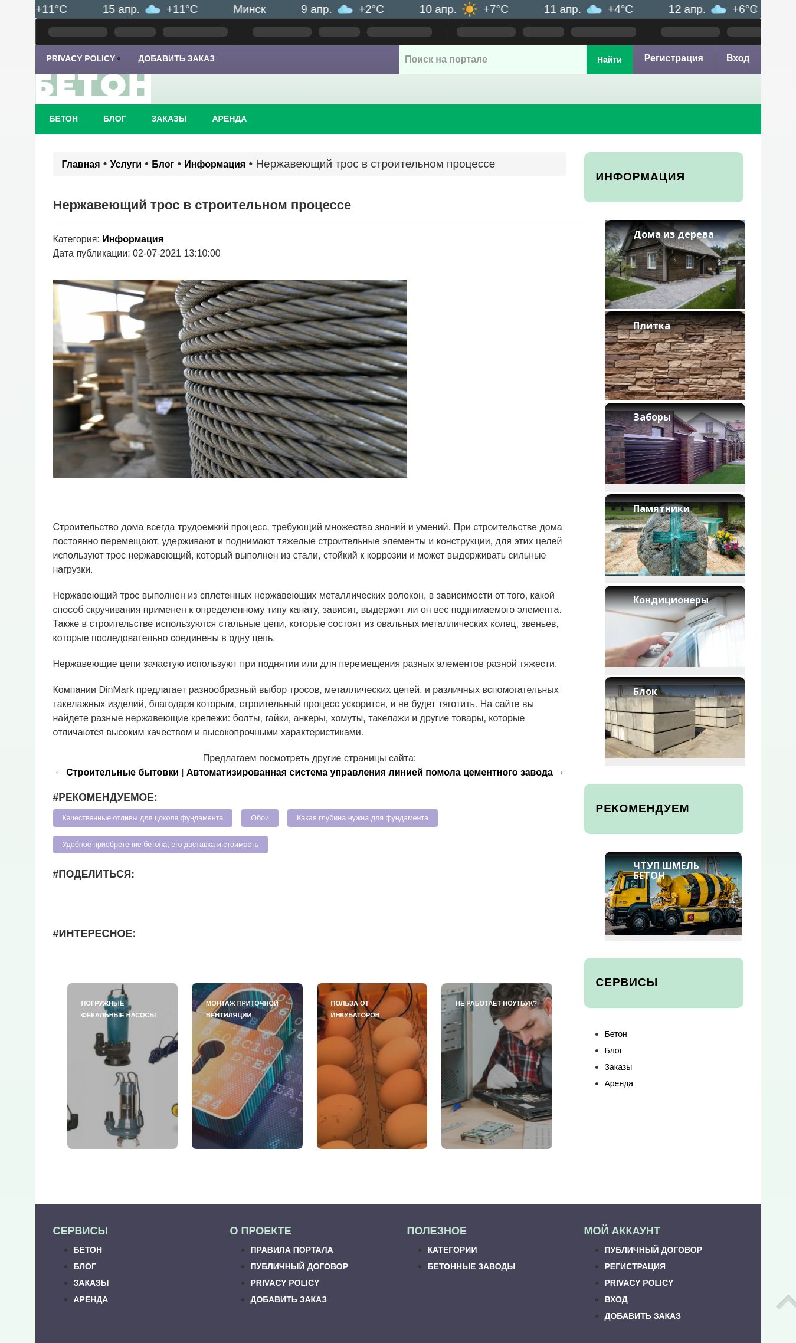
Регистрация (673, 58)
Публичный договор (299, 1266)
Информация (214, 164)
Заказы (168, 118)
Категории (452, 1250)
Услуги (126, 164)
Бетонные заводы (472, 1266)
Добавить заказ (176, 58)
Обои (260, 818)
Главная (81, 164)
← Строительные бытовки (116, 772)
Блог (114, 118)
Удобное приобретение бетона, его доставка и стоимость (160, 844)
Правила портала (292, 1250)
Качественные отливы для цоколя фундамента (143, 818)
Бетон (64, 118)
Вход (738, 58)
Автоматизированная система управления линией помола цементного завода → (375, 772)
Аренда (229, 118)
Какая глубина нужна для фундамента (362, 818)
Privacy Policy (81, 58)
